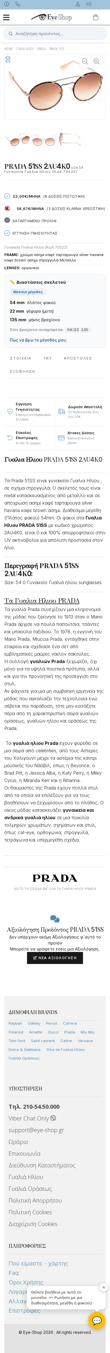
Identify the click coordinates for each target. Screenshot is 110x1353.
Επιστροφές (24, 1310)
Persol (51, 1023)
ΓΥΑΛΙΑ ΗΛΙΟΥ (25, 48)
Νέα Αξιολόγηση (55, 958)
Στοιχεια (21, 358)
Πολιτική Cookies (30, 1212)
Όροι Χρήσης (26, 1282)
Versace (85, 1040)
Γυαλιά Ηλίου (26, 1177)
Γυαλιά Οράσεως (24, 1058)
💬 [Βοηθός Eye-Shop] (97, 1320)
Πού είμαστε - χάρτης (38, 1263)
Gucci (53, 1032)
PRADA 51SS (56, 48)
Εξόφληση (22, 371)
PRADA (41, 48)
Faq (14, 1272)
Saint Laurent (43, 1040)
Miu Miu (87, 1032)
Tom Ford (17, 1040)
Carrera (70, 1023)
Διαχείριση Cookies (33, 1224)
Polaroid (16, 1032)
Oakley (34, 1023)
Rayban (15, 1023)
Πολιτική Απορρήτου (35, 1200)
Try (47, 358)
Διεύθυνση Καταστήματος (42, 1165)
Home (8, 48)
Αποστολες (78, 358)
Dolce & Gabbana (24, 1049)
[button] (100, 87)
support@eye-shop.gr (36, 1130)
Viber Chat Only (32, 1118)
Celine (66, 1040)
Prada (69, 1032)
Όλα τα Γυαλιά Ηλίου (65, 1049)
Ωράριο (18, 1142)
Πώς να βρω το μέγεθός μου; (38, 340)
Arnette (35, 1032)
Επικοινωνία (24, 1153)
